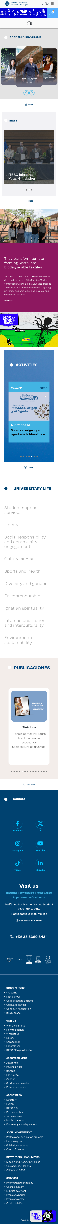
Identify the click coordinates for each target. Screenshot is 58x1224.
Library (11, 524)
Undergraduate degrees (19, 1000)
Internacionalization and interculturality (25, 622)
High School (13, 996)
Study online (13, 1013)
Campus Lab (13, 1042)
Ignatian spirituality (24, 608)
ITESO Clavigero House (19, 1050)
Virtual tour (12, 1033)
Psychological (14, 1067)
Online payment (15, 1187)
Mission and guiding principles (23, 1162)
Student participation (18, 1083)
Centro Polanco (15, 1149)
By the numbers (15, 1112)
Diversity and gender (25, 583)
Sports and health (22, 571)
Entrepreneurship (22, 595)
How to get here (15, 1029)
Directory (11, 1100)
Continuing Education (18, 1009)
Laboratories (13, 1046)
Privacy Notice (29, 1220)
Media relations (15, 1120)
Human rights (14, 1141)
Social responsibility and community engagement (25, 541)
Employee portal (15, 1195)
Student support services (21, 509)
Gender (10, 1079)
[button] (26, 190)
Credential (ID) (14, 1203)
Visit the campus (15, 1025)
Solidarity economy (17, 1145)
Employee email (15, 1199)
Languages (12, 1075)
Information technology (19, 1182)
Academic (12, 1062)
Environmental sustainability (19, 639)
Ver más (8, 300)
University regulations (18, 1166)
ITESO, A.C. (12, 1108)
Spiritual (11, 1071)
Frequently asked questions (21, 1124)
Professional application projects (24, 1137)
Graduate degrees (16, 1004)
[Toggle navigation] (51, 3)
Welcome (11, 992)
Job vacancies (14, 1116)
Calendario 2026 (15, 1170)
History (10, 1104)
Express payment (16, 1191)
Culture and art (19, 558)
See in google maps (29, 920)
